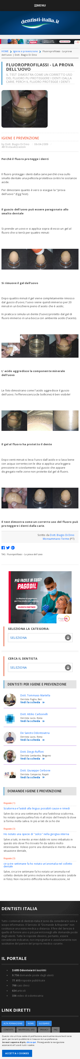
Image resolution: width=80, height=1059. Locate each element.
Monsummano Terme (56, 539)
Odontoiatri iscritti (29, 970)
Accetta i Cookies (17, 1053)
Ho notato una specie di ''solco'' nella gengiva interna (36, 834)
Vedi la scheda (32, 702)
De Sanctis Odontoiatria (35, 733)
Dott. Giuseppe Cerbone (35, 770)
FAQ (56, 1029)
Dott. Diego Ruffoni (32, 751)
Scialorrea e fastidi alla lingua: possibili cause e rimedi (37, 808)
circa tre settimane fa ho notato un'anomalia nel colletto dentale (38, 865)
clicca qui (31, 1042)
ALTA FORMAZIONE (13, 1023)
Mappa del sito (26, 1029)
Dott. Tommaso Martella (35, 695)
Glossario (44, 1023)
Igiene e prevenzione (25, 51)
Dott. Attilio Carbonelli (34, 714)
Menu (40, 5)
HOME (5, 51)
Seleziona (18, 638)
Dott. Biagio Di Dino (17, 144)
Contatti (8, 1029)
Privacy (44, 1029)
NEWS (31, 1023)
